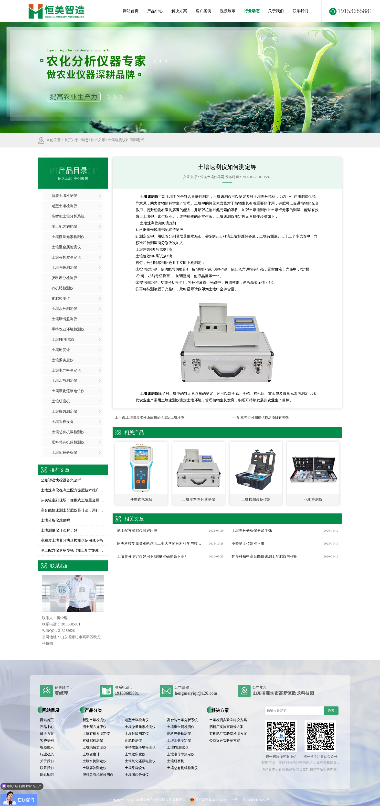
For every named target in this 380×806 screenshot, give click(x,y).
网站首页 (130, 11)
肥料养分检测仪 (64, 278)
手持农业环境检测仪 (68, 329)
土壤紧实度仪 (63, 360)
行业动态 (252, 11)
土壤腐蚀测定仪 (64, 411)
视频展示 (227, 11)
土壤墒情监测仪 (64, 319)
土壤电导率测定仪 (66, 370)
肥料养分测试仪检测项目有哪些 (265, 417)
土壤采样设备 (63, 422)
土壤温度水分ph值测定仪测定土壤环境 (155, 417)
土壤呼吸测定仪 (64, 268)
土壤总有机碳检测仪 (68, 432)
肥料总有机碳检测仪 (68, 442)
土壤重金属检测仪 (66, 247)
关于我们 (276, 11)
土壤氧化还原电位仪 (68, 391)
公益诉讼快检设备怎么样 (61, 480)
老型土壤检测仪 (64, 206)
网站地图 (47, 775)
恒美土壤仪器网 (212, 177)
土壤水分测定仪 (64, 309)
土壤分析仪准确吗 (55, 520)
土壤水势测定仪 (64, 381)
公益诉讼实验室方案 (224, 740)
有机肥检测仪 (63, 288)
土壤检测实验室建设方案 (228, 720)
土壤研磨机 (61, 401)
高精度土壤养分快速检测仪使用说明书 (72, 540)
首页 (68, 140)
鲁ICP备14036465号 (256, 800)
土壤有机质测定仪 (66, 257)
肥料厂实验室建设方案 (226, 727)
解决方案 (179, 11)
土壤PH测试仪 (63, 339)
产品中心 (155, 11)
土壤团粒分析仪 (64, 452)
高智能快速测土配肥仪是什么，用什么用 (73, 510)
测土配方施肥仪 (64, 226)
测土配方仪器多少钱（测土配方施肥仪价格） (73, 550)
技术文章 (98, 140)
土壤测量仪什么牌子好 (59, 530)
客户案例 (203, 11)
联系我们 (300, 11)
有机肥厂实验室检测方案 (228, 734)
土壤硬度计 (61, 350)
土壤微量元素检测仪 (68, 237)
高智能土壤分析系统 (68, 216)
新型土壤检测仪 (64, 196)
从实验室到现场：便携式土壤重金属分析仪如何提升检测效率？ (73, 500)
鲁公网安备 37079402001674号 (213, 800)
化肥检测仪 (61, 298)
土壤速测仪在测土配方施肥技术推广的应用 (73, 490)
